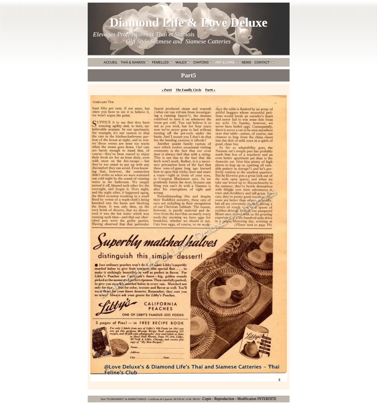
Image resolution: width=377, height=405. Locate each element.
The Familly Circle (188, 90)
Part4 (167, 90)
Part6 (210, 90)
